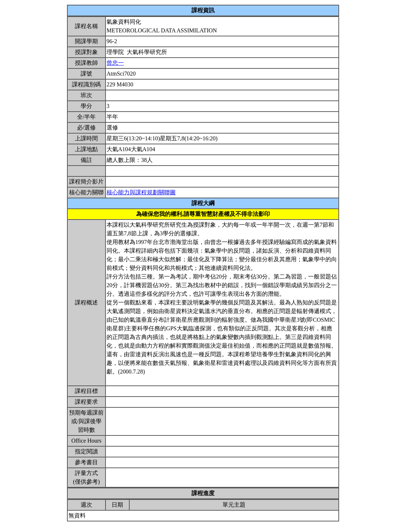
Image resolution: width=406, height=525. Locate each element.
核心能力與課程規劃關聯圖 (141, 192)
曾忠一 (115, 63)
